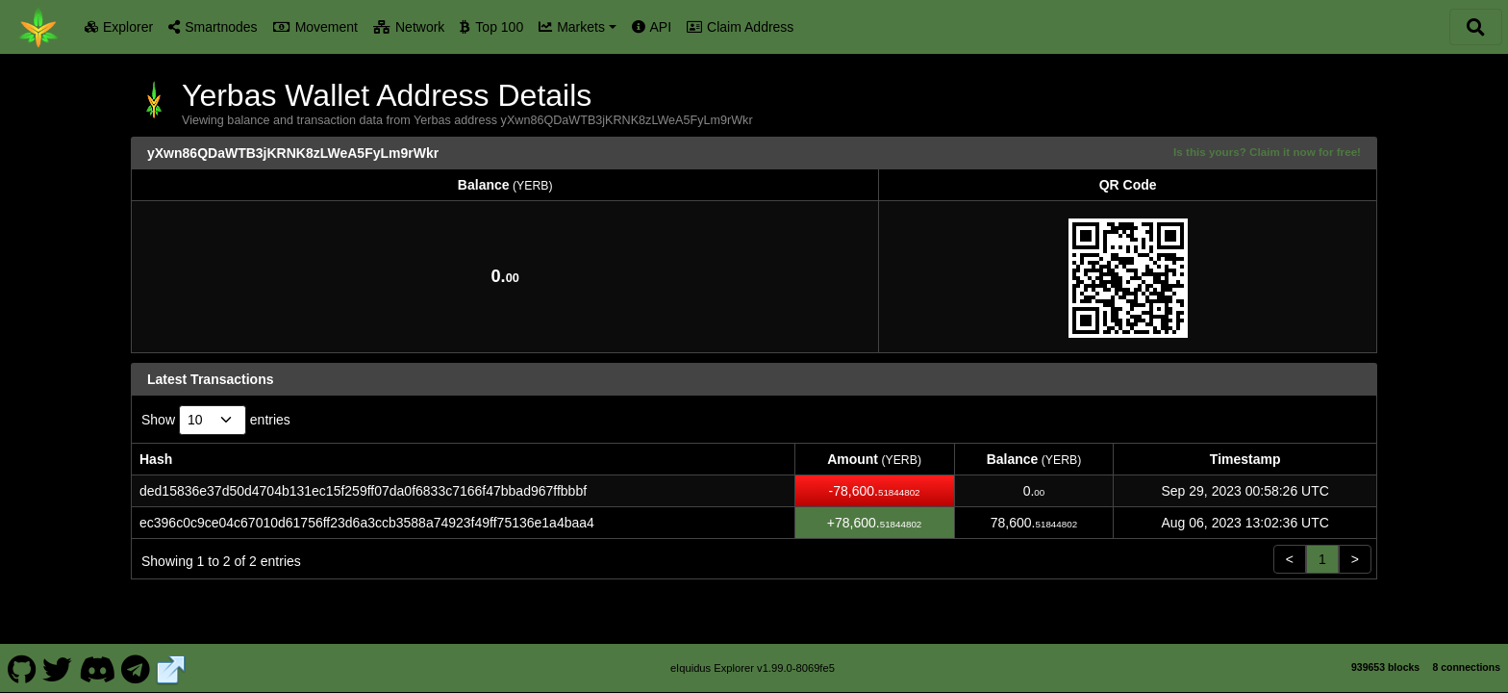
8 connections (1466, 667)
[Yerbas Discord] (96, 668)
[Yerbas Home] (38, 27)
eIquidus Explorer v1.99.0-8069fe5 (752, 668)
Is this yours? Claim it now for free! (1267, 151)
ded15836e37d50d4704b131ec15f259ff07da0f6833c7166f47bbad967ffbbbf (363, 491)
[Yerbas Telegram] (136, 668)
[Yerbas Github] (22, 668)
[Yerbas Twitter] (57, 668)
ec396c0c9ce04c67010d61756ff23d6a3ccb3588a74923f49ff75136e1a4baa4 (366, 522)
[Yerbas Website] (171, 668)
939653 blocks (1385, 667)
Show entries (215, 420)
